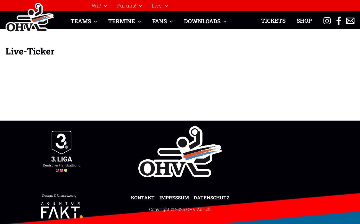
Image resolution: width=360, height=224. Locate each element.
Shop (304, 20)
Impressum (174, 197)
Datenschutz (211, 197)
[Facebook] (339, 21)
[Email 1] (350, 21)
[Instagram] (327, 21)
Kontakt (143, 197)
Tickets (273, 20)
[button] (104, 5)
